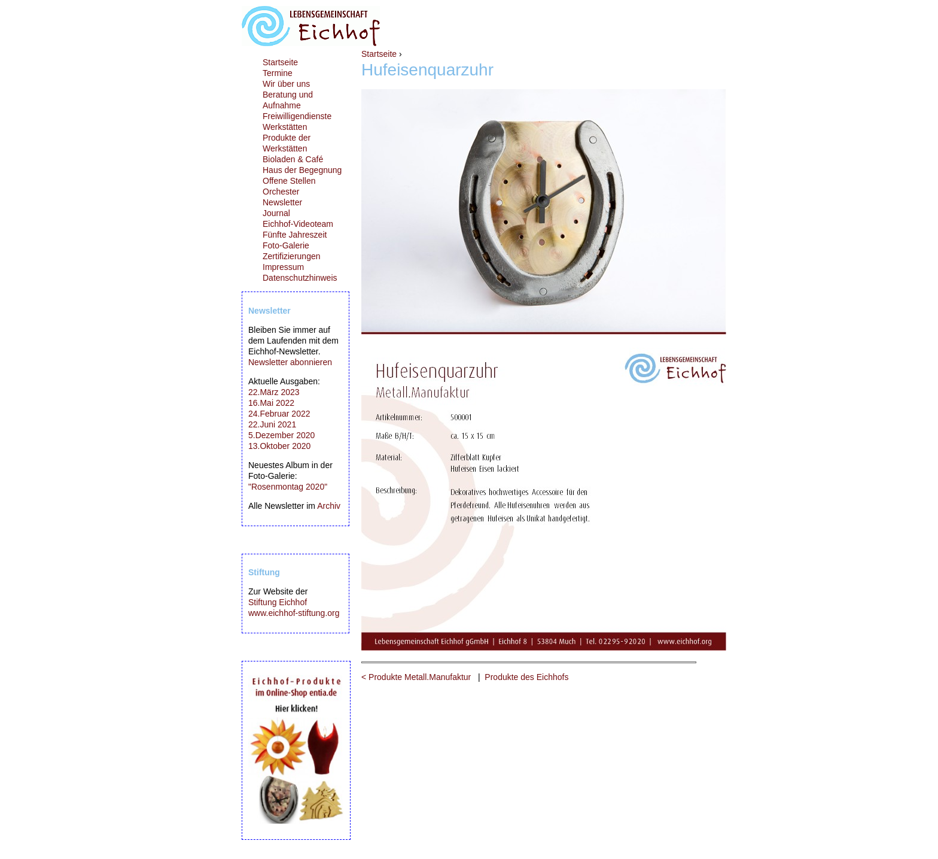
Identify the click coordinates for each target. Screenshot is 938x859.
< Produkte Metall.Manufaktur (416, 677)
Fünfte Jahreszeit (295, 234)
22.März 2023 (274, 392)
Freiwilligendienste (297, 116)
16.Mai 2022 (271, 403)
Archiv (328, 506)
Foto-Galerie (286, 245)
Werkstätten (285, 127)
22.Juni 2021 (272, 424)
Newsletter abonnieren (290, 362)
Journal (276, 213)
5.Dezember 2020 (281, 435)
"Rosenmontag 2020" (287, 486)
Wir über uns (286, 84)
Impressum (283, 267)
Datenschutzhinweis (300, 278)
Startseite (379, 54)
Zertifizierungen (292, 256)
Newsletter (282, 202)
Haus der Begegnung (302, 170)
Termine (278, 73)
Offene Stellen (289, 181)
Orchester (281, 191)
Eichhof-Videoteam (298, 224)
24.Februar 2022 (279, 413)
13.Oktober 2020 (279, 446)
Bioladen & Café (293, 159)
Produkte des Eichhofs (526, 677)
